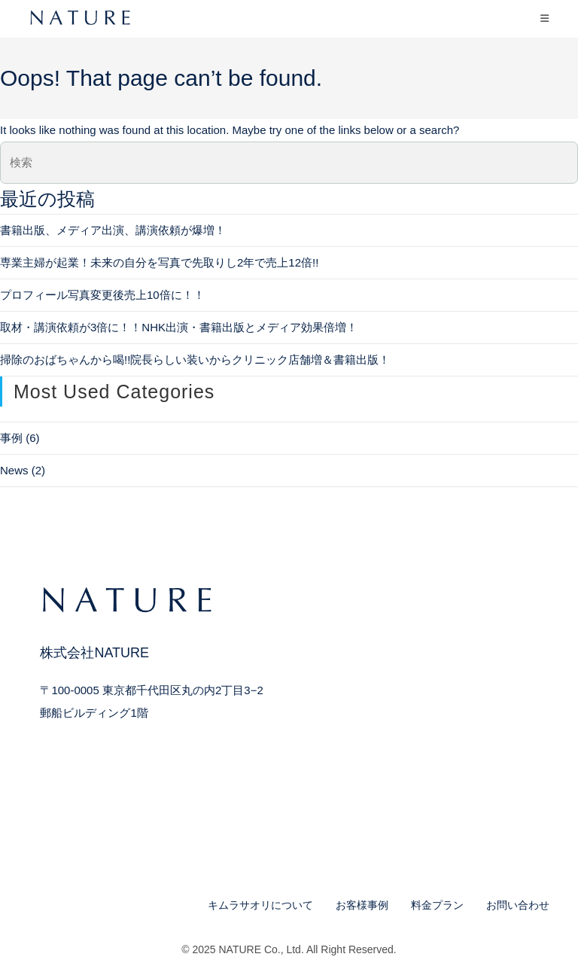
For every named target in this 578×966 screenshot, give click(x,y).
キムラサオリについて (260, 905)
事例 (11, 437)
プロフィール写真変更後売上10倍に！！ (102, 294)
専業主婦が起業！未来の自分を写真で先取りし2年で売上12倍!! (159, 262)
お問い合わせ (517, 905)
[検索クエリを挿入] (289, 163)
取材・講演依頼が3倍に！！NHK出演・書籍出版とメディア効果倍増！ (178, 327)
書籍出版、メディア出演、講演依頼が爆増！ (113, 230)
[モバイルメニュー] (544, 18)
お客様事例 (362, 905)
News (14, 470)
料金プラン (437, 905)
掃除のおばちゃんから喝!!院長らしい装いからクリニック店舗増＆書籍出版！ (195, 359)
